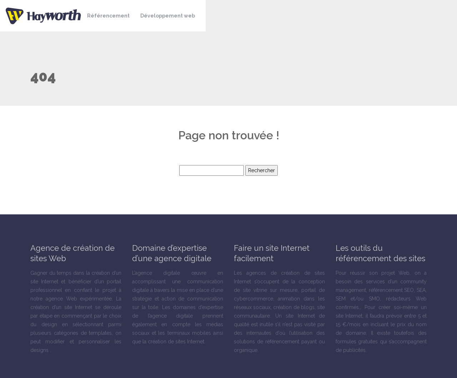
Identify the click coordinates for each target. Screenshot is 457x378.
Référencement (108, 16)
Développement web (167, 16)
